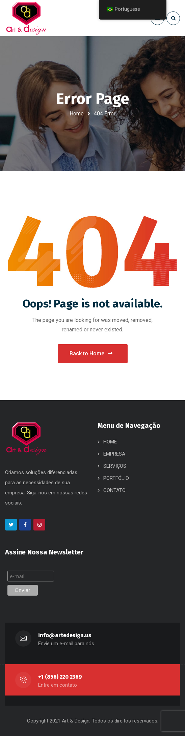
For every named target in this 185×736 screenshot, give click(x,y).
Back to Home (91, 353)
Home (77, 113)
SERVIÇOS (114, 466)
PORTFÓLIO (116, 478)
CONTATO (114, 490)
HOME (110, 442)
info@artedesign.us (64, 635)
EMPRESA (114, 454)
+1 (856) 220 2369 (60, 677)
